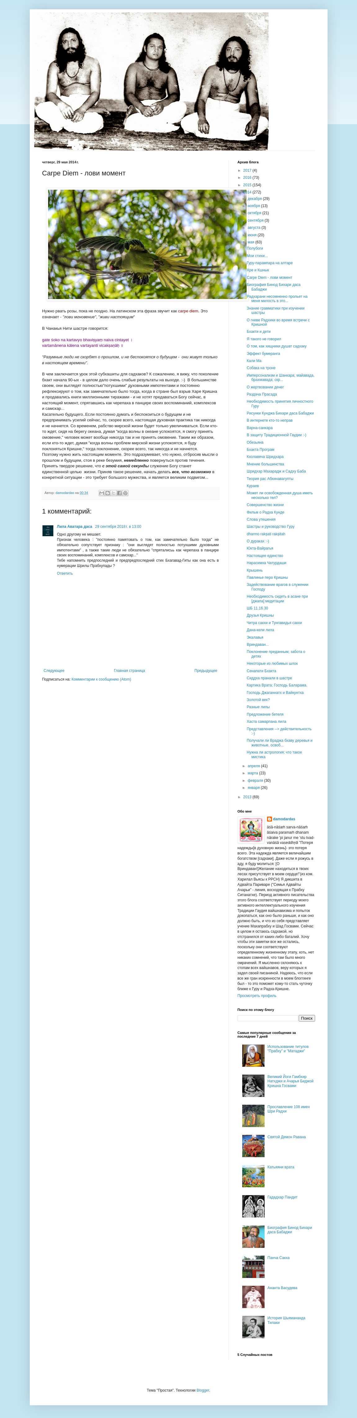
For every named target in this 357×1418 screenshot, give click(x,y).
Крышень (254, 570)
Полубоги (255, 248)
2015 (247, 185)
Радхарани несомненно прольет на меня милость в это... (277, 298)
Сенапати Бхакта (261, 671)
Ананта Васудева (282, 1288)
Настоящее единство (265, 556)
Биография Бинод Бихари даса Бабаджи (289, 1229)
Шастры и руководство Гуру (270, 526)
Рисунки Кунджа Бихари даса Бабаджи (280, 413)
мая (251, 242)
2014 (247, 192)
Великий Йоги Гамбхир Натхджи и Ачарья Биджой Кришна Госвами (290, 1081)
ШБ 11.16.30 (257, 608)
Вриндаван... (258, 644)
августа (254, 227)
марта (253, 773)
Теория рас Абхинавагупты (270, 479)
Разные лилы (258, 707)
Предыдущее (205, 670)
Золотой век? (258, 700)
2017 (247, 170)
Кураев (253, 486)
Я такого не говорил (264, 339)
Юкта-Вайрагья (260, 548)
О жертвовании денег (265, 387)
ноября (254, 206)
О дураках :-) (258, 541)
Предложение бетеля (265, 714)
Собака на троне (261, 368)
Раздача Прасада (262, 394)
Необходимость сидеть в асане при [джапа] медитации (277, 598)
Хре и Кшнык (258, 270)
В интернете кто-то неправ (269, 420)
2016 (247, 177)
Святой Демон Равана (286, 1137)
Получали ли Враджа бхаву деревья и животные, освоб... (279, 742)
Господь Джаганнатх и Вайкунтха (275, 693)
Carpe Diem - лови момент (269, 277)
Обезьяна (255, 442)
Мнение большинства (265, 464)
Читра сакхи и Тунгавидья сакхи (274, 623)
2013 (247, 797)
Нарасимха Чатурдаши (266, 563)
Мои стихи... (257, 256)
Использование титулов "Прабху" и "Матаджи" (288, 1048)
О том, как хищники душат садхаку (276, 346)
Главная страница (129, 670)
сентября (256, 220)
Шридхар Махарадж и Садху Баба (276, 471)
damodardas (284, 819)
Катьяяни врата (280, 1167)
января (254, 788)
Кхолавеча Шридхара (265, 457)
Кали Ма (254, 361)
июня (252, 235)
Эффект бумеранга (263, 353)
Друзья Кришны (260, 615)
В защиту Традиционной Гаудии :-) (276, 435)
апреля (254, 766)
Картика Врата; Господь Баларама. (277, 685)
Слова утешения (261, 519)
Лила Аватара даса (75, 526)
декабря (255, 199)
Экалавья (255, 637)
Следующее (54, 670)
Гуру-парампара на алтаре (269, 263)
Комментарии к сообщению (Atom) (101, 679)
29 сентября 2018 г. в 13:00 (118, 526)
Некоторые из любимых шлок (272, 663)
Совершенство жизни (265, 505)
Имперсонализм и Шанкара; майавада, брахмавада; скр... (280, 377)
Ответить (65, 573)
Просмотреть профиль (257, 996)
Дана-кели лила (260, 630)
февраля (256, 780)
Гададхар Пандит (282, 1197)
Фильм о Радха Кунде (265, 512)
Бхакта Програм (260, 449)
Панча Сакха (278, 1258)
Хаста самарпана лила (266, 721)
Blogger (203, 1390)
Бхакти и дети (258, 331)
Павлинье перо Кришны (267, 577)
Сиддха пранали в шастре (269, 678)
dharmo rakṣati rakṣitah (266, 534)
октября (255, 213)
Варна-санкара (259, 428)
